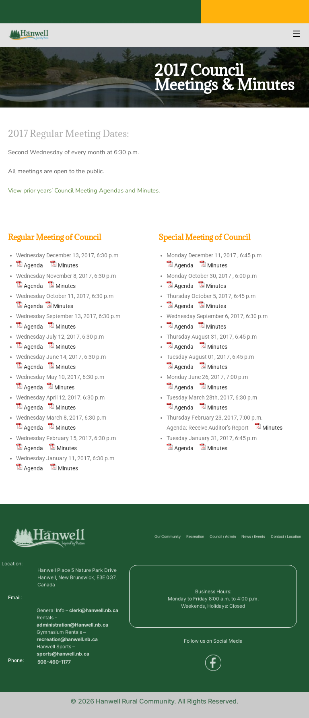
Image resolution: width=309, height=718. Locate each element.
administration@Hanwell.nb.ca (72, 650)
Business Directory (30, 14)
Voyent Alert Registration (133, 14)
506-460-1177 (54, 665)
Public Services (78, 14)
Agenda (33, 265)
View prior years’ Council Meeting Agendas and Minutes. (84, 190)
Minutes (68, 265)
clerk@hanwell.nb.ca (93, 635)
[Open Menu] (297, 35)
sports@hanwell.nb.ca (63, 679)
